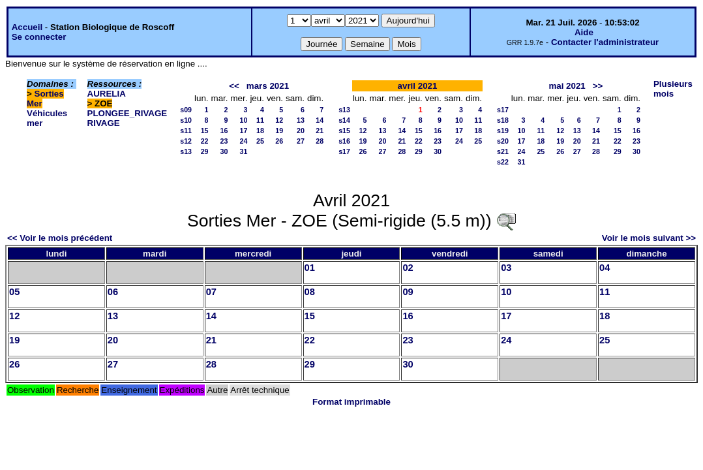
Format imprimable (351, 402)
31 (244, 151)
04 (604, 267)
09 (407, 292)
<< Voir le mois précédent (59, 238)
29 (205, 151)
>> (598, 86)
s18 (503, 120)
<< (234, 86)
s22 (503, 162)
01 (310, 267)
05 (14, 292)
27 (301, 141)
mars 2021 (268, 86)
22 (205, 141)
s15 (344, 130)
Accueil (27, 27)
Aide (584, 32)
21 (319, 130)
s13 (186, 151)
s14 (344, 120)
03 (506, 267)
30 (224, 151)
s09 (186, 110)
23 (224, 141)
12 (279, 120)
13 (301, 120)
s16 (344, 141)
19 (279, 130)
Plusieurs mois (673, 89)
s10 (186, 120)
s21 (503, 151)
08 (310, 292)
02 (407, 267)
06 (113, 292)
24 (244, 141)
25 (260, 141)
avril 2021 (418, 86)
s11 (186, 130)
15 (205, 130)
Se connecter (39, 37)
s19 (503, 130)
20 (301, 130)
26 (279, 141)
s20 (503, 141)
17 (244, 130)
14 (319, 120)
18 (260, 130)
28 (319, 141)
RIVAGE (103, 123)
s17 (344, 151)
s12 (186, 141)
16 (224, 130)
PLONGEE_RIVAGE (127, 113)
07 (211, 292)
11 (260, 120)
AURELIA (106, 94)
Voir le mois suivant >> (649, 238)
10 (244, 120)
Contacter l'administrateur (605, 42)
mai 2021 (566, 86)
